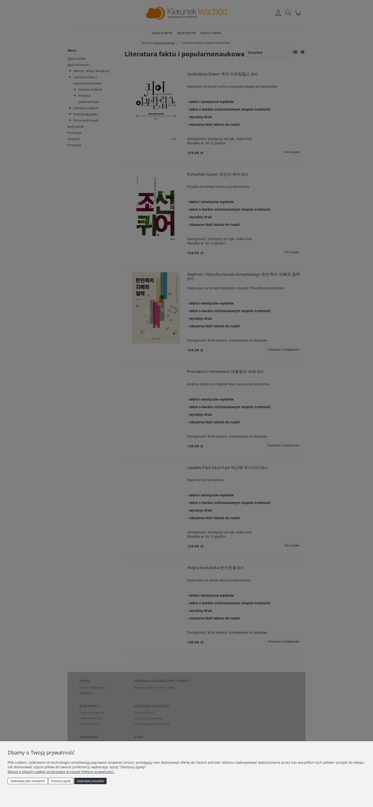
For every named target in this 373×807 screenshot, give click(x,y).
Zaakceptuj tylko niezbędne (27, 781)
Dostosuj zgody (61, 781)
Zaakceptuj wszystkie (90, 781)
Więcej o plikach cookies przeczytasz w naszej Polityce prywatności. (61, 771)
